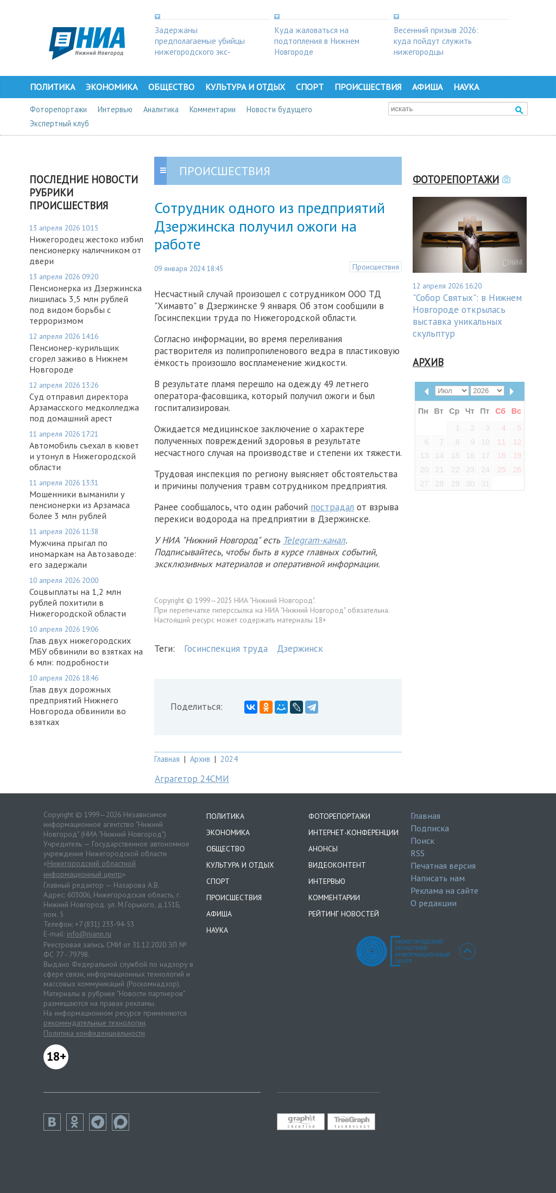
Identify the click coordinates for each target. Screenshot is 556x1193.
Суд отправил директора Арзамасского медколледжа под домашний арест (84, 407)
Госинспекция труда (226, 649)
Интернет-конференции (353, 832)
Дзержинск (300, 649)
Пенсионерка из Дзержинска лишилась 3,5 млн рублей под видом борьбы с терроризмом (85, 304)
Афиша (427, 86)
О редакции (433, 902)
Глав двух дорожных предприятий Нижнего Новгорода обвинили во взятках (77, 705)
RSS (417, 853)
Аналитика (161, 109)
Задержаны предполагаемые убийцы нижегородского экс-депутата (200, 46)
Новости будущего (279, 109)
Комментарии (212, 109)
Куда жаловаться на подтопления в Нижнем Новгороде (316, 40)
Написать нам (437, 878)
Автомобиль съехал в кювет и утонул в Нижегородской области (84, 456)
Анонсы (323, 849)
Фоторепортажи (58, 109)
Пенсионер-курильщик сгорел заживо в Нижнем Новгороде (78, 358)
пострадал (332, 507)
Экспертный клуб (59, 123)
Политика (52, 86)
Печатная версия (443, 865)
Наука (466, 86)
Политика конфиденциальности (94, 1033)
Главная (167, 759)
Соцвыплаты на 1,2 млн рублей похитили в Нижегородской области (77, 602)
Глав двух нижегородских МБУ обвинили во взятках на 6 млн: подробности (86, 651)
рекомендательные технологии (94, 1023)
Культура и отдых (245, 86)
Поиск (422, 840)
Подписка (429, 828)
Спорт (310, 86)
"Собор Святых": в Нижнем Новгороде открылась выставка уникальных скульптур (467, 315)
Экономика (111, 86)
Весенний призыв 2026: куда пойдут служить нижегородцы (436, 40)
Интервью (115, 109)
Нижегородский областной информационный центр (89, 868)
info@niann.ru (89, 934)
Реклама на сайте (444, 890)
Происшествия (367, 86)
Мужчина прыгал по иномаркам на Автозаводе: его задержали (82, 553)
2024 (229, 759)
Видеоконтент (337, 865)
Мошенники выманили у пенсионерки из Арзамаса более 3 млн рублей (79, 505)
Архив (200, 759)
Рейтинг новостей (343, 914)
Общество (171, 86)
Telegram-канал (314, 540)
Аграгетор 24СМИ (192, 779)
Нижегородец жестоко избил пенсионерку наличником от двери (86, 250)
